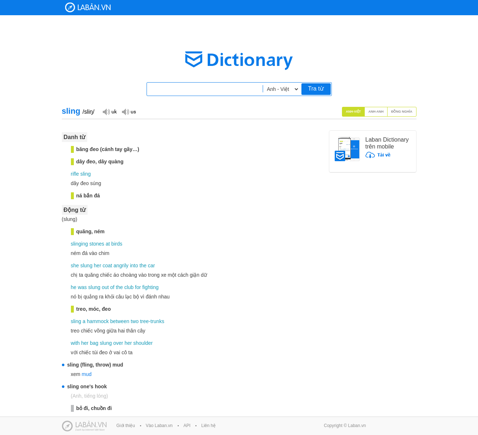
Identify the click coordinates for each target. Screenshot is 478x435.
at (108, 244)
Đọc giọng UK (109, 111)
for (138, 287)
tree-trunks (152, 321)
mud (87, 374)
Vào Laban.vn (159, 425)
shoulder (143, 343)
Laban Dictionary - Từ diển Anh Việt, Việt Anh (88, 7)
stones (96, 244)
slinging (79, 244)
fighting (150, 287)
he (74, 287)
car (151, 265)
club (129, 287)
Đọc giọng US (129, 111)
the (142, 265)
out (105, 287)
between (119, 321)
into (134, 265)
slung (86, 265)
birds (116, 244)
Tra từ (315, 88)
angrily (121, 265)
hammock (98, 321)
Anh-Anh (376, 111)
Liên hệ (208, 425)
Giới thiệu (126, 425)
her (97, 265)
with (75, 343)
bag (94, 343)
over (118, 343)
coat (107, 265)
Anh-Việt (353, 111)
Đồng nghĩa (402, 111)
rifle (75, 174)
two (135, 321)
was (82, 287)
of (112, 287)
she (75, 265)
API (186, 425)
